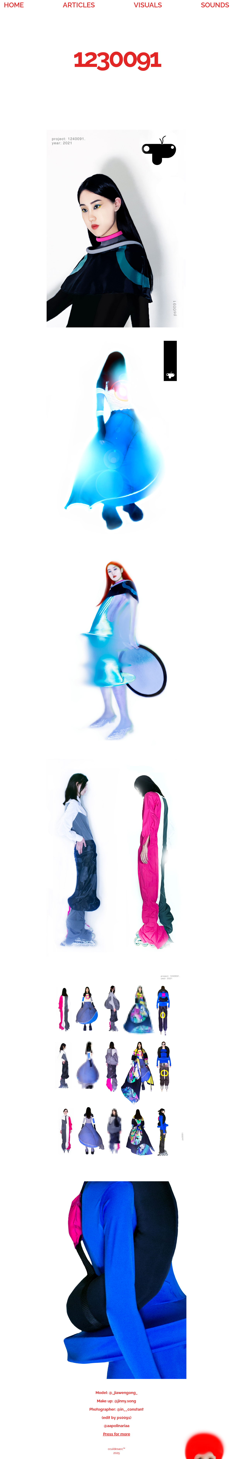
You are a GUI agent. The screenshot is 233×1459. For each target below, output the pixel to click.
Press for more (116, 1434)
